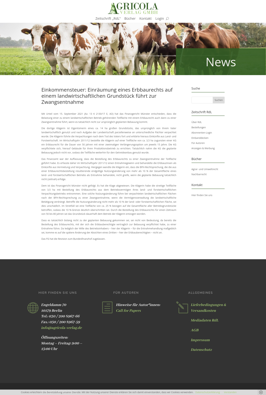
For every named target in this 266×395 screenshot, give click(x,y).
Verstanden (230, 392)
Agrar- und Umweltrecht (205, 169)
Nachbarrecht (199, 174)
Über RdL (197, 122)
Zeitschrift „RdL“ (108, 19)
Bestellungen (199, 127)
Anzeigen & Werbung (203, 148)
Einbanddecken (200, 137)
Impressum (200, 340)
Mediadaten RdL (204, 320)
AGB (194, 330)
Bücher (130, 19)
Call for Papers (128, 310)
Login (159, 19)
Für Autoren (198, 143)
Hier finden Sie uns (202, 195)
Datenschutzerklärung (207, 392)
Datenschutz (201, 349)
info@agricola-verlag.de (61, 328)
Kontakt (145, 19)
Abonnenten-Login (202, 132)
